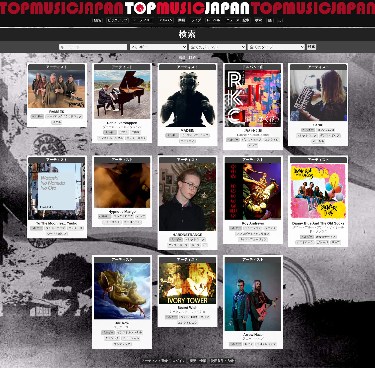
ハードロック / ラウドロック (64, 116)
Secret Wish (187, 308)
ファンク (270, 227)
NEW (97, 20)
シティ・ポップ (56, 233)
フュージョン (253, 227)
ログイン (178, 361)
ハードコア (187, 140)
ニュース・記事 (237, 20)
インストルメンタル (110, 137)
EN (270, 20)
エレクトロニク (136, 137)
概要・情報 (198, 361)
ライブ (196, 20)
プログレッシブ (266, 343)
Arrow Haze (252, 335)
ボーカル (318, 141)
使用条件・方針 (222, 361)
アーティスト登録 (154, 361)
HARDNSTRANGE (187, 235)
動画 (181, 20)
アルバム (165, 20)
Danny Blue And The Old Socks (318, 223)
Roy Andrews (253, 223)
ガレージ (322, 242)
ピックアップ (117, 20)
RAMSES (56, 112)
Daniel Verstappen (122, 123)
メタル (57, 122)
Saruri (318, 125)
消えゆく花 (253, 130)
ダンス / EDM (325, 129)
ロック (249, 343)
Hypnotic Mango (122, 212)
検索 (258, 20)
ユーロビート (132, 221)
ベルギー (37, 116)
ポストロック (305, 242)
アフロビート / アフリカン (253, 233)
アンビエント (112, 221)
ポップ (253, 145)
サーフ (336, 242)
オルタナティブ (325, 236)
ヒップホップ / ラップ (195, 135)
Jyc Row (122, 323)
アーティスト (143, 20)
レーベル (213, 20)
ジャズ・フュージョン (253, 239)
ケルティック (122, 343)
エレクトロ (272, 139)
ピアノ (123, 132)
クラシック (112, 338)
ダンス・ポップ (251, 139)
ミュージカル (131, 338)
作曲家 (135, 132)
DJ (205, 245)
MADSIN (187, 130)
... (280, 20)
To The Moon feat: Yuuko (56, 223)
